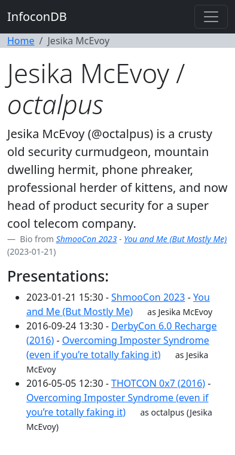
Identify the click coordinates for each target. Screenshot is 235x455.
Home (21, 40)
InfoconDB (37, 16)
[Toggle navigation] (211, 17)
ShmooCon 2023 (86, 239)
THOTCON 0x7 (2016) (158, 383)
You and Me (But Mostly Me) (175, 239)
